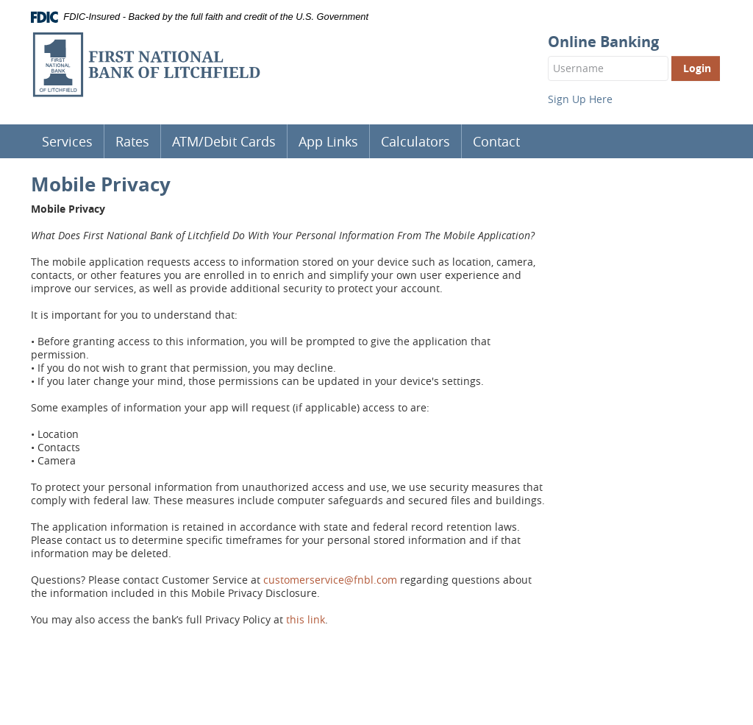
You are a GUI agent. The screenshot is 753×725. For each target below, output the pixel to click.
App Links (328, 141)
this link (305, 619)
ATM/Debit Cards (224, 141)
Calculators (415, 141)
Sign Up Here (580, 99)
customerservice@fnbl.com (330, 580)
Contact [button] (496, 141)
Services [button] (67, 141)
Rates (132, 141)
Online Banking (603, 42)
